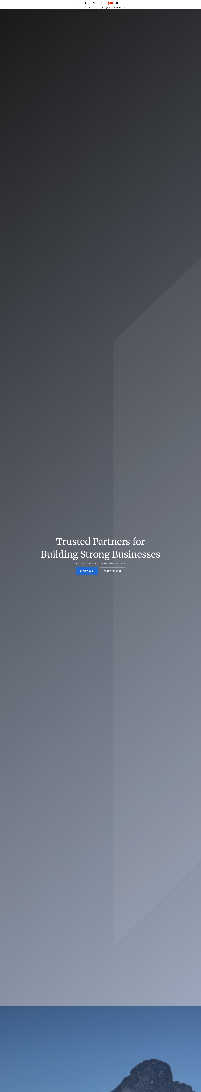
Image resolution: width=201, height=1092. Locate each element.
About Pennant (112, 571)
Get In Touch (87, 571)
